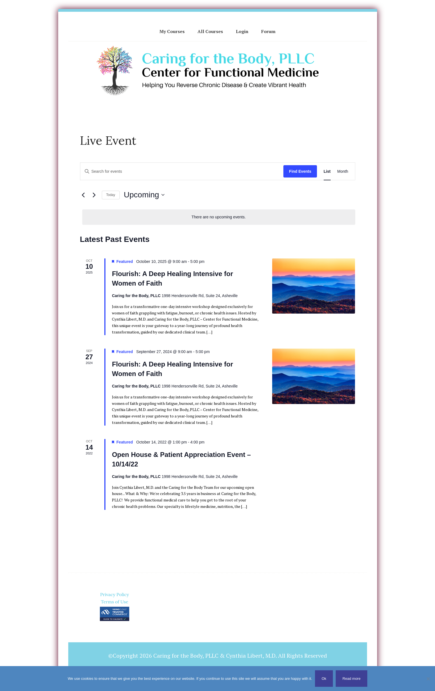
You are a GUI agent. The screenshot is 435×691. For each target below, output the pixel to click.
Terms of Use (114, 601)
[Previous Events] (83, 195)
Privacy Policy (114, 594)
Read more (351, 678)
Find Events (300, 171)
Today (110, 195)
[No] (428, 678)
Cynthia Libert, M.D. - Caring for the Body (217, 69)
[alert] (218, 217)
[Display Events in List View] (327, 171)
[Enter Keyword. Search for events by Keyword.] (182, 171)
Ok (324, 678)
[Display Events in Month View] (342, 171)
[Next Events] (94, 195)
